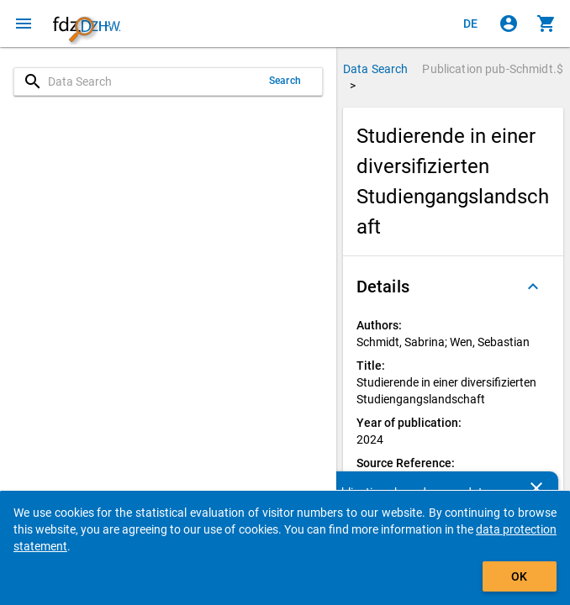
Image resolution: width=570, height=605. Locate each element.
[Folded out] (533, 286)
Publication (492, 69)
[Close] (536, 488)
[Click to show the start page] (87, 24)
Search (285, 81)
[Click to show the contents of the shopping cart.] (546, 23)
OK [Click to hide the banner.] (519, 576)
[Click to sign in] (508, 23)
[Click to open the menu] (23, 23)
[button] (453, 286)
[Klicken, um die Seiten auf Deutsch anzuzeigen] (471, 23)
